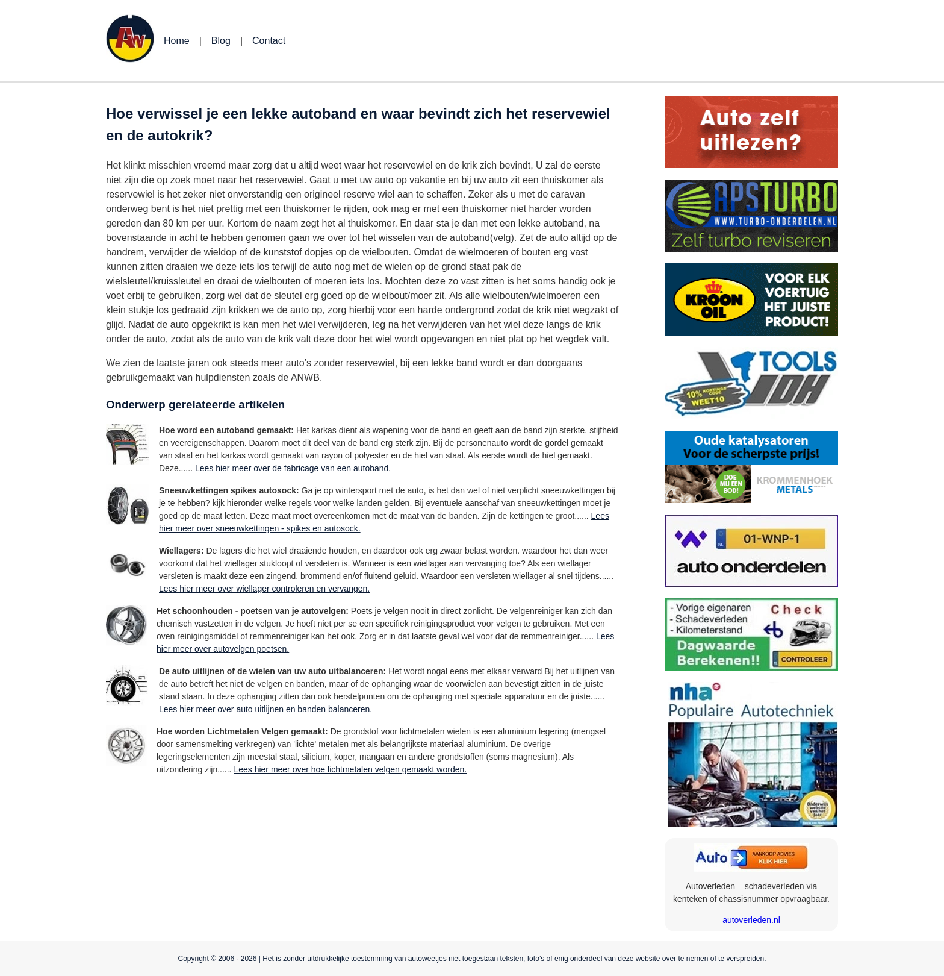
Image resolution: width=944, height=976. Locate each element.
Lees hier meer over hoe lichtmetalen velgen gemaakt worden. (350, 769)
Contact (268, 41)
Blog (221, 41)
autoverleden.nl (751, 920)
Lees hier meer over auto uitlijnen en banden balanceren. (265, 709)
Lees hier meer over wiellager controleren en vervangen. (264, 588)
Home (177, 41)
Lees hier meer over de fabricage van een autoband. (293, 468)
